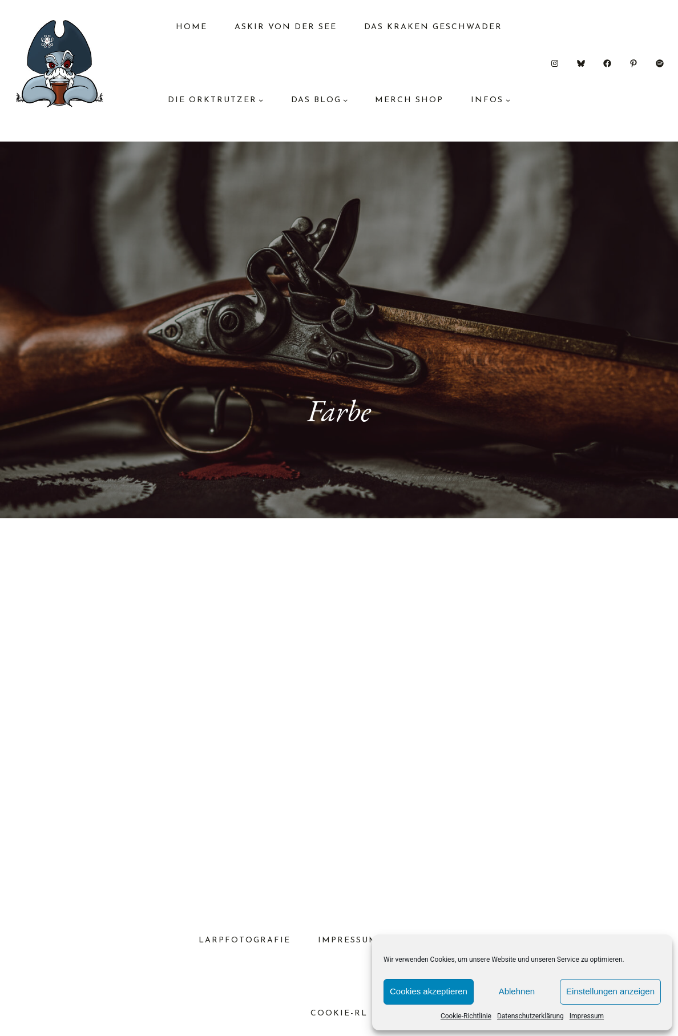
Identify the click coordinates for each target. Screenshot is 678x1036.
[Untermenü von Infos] (508, 100)
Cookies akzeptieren (428, 991)
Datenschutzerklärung (530, 1016)
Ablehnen (517, 991)
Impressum (587, 1016)
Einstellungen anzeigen (610, 991)
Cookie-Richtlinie (466, 1016)
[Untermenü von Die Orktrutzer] (261, 100)
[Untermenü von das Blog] (345, 100)
